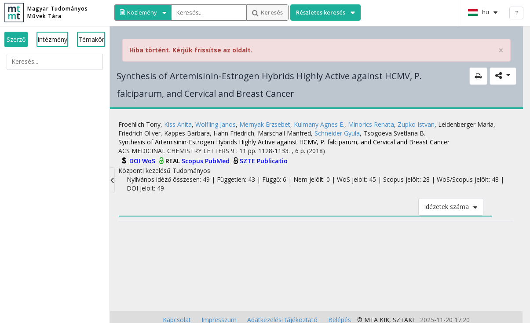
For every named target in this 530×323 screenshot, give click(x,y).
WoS (149, 161)
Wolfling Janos (215, 124)
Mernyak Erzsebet (264, 124)
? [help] (516, 13)
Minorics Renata (371, 124)
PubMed (218, 161)
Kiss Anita (178, 124)
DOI (135, 161)
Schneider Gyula (337, 133)
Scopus (193, 161)
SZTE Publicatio (264, 161)
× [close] (501, 50)
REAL (173, 161)
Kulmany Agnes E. (319, 124)
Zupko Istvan (416, 124)
